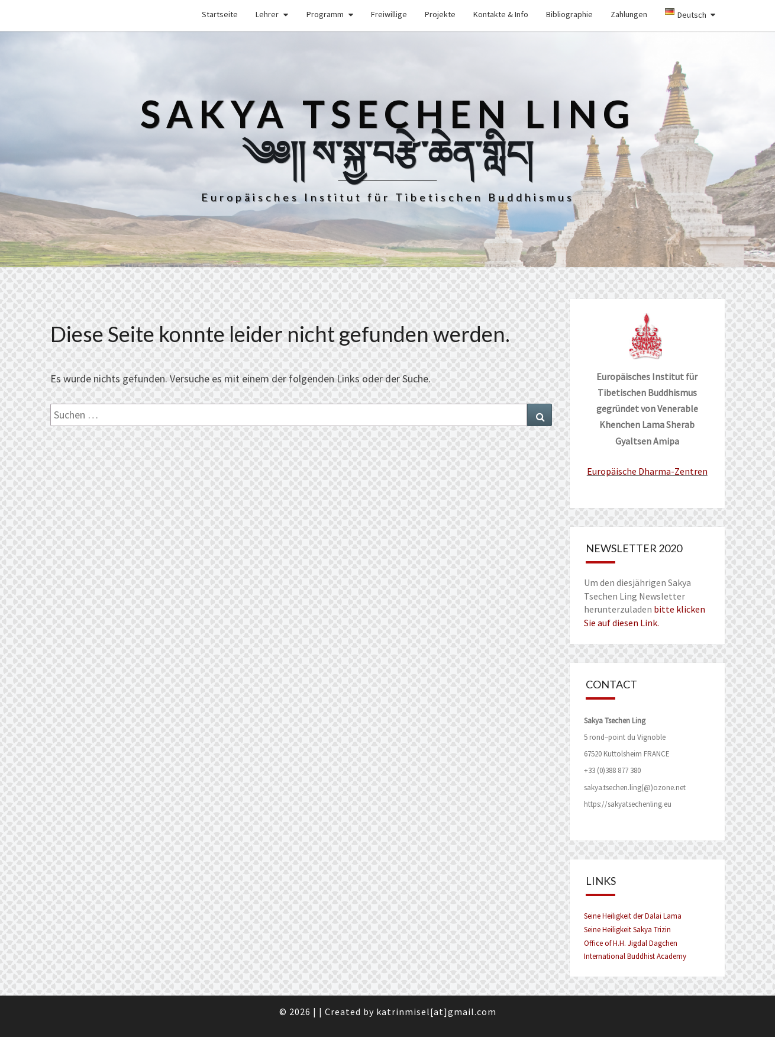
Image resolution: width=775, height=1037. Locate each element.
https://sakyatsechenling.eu (627, 804)
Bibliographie (569, 14)
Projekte (440, 14)
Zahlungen (629, 14)
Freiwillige (389, 14)
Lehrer (267, 14)
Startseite (220, 14)
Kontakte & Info (500, 14)
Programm (325, 14)
